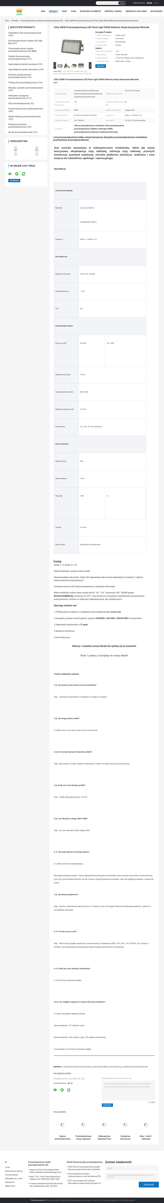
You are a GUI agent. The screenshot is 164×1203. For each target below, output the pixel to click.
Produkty (53, 11)
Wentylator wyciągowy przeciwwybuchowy (18, 96)
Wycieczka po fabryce (90, 11)
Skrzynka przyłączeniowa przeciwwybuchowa (19, 75)
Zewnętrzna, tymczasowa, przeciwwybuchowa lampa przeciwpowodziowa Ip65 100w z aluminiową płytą (125, 1137)
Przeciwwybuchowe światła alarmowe (25, 108)
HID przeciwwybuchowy (19, 103)
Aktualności (156, 11)
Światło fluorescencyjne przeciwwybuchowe (19, 57)
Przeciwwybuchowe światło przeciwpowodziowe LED (41, 21)
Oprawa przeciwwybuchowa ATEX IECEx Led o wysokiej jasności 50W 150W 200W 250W (62, 1137)
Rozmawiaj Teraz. (139, 3)
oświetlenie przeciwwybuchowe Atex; (135, 1067)
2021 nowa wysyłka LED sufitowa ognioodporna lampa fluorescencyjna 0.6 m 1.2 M (84, 1182)
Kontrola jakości (113, 11)
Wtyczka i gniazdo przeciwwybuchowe (25, 88)
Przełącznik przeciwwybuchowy (22, 82)
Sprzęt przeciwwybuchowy (20, 132)
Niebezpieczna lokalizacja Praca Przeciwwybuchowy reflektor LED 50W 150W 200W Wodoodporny (104, 1137)
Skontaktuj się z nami (136, 11)
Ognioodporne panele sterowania (23, 69)
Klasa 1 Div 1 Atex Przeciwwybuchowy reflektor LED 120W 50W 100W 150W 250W (44, 1178)
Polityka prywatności (38, 1200)
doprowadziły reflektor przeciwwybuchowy (107, 1067)
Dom (43, 11)
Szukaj (122, 3)
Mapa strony (10, 1186)
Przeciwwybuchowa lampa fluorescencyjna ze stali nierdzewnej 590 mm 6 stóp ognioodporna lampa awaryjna (85, 1175)
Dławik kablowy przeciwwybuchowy (24, 116)
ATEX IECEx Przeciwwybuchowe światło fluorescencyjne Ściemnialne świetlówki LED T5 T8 (84, 1168)
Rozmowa (100, 66)
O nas (73, 11)
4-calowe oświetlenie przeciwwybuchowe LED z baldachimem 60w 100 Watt (46, 1184)
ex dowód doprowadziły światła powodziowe (77, 1067)
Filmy (64, 11)
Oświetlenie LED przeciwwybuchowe (24, 33)
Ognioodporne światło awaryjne (22, 64)
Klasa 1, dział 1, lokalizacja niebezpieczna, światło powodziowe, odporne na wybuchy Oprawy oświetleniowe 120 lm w (146, 1137)
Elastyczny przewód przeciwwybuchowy (17, 125)
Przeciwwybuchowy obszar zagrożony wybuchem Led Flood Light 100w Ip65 (83, 1137)
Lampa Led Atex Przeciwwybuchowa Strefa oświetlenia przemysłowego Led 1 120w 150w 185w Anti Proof (45, 1171)
